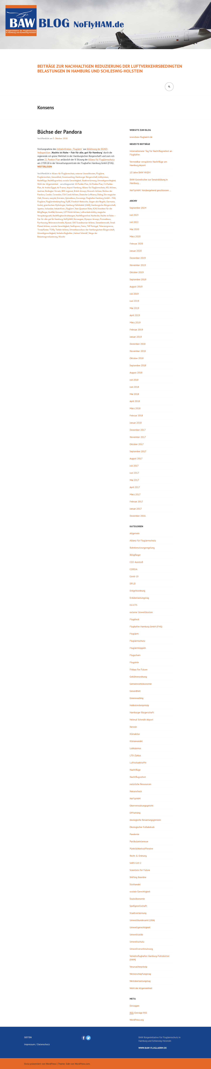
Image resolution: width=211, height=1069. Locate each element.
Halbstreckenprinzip (139, 705)
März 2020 (135, 236)
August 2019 (136, 286)
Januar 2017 (136, 508)
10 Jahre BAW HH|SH (140, 172)
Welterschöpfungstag (140, 973)
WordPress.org (137, 1019)
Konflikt (51, 212)
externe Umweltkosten (85, 173)
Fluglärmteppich (138, 647)
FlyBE (68, 201)
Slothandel (135, 884)
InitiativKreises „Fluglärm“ (69, 149)
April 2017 (135, 487)
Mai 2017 (134, 480)
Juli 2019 (134, 293)
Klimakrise (135, 733)
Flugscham (135, 655)
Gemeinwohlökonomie (141, 683)
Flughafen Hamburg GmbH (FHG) (146, 626)
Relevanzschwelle (56, 222)
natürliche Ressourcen (140, 784)
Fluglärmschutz (44, 177)
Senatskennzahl (102, 222)
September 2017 (138, 451)
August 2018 (136, 372)
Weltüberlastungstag (140, 981)
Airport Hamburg (74, 187)
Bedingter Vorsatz (53, 191)
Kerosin (133, 726)
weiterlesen (44, 166)
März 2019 (135, 322)
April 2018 (135, 401)
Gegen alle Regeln (97, 201)
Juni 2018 (134, 386)
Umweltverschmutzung (141, 948)
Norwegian (78, 219)
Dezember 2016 (138, 515)
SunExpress (75, 226)
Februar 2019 (136, 329)
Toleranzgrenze (106, 226)
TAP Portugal (92, 226)
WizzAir (61, 236)
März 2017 (135, 494)
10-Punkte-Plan (81, 184)
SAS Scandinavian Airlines (83, 222)
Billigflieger (135, 554)
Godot (40, 205)
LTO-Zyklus (135, 755)
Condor (49, 194)
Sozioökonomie (137, 898)
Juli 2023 (134, 214)
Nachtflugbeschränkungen (64, 215)
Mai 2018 (134, 394)
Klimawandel (136, 741)
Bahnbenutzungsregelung (142, 547)
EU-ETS (133, 605)
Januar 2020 (136, 250)
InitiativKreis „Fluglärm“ (64, 208)
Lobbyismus (103, 177)
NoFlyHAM (68, 219)
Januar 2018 (136, 422)
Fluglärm (100, 173)
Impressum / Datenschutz (37, 1044)
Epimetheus (70, 198)
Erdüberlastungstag (139, 597)
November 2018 (138, 351)
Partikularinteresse (139, 841)
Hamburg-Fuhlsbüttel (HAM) (78, 205)
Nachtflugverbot (55, 180)
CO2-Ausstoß (136, 562)
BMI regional (67, 191)
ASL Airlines (111, 187)
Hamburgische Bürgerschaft (103, 205)
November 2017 (138, 437)
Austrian (40, 191)
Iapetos (40, 208)
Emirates (60, 198)
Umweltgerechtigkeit (106, 180)
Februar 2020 (136, 243)
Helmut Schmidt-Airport (141, 719)
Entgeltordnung (137, 590)
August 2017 (136, 458)
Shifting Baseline (138, 877)
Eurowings (80, 198)
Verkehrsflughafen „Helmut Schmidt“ (72, 233)
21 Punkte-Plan (52, 159)
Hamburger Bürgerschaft (86, 177)
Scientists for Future (140, 870)
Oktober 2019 (137, 272)
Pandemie (134, 834)
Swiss (83, 226)
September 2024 (138, 207)
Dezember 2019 (138, 257)
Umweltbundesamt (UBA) (142, 920)
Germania (110, 201)
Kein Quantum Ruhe (83, 208)
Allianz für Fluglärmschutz (101, 159)
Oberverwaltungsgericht (141, 805)
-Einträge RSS (138, 1012)
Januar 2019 (136, 336)
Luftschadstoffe (138, 762)
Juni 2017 (134, 472)
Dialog (100, 194)
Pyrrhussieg (42, 222)
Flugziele (134, 662)
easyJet (53, 198)
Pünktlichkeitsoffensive (141, 848)
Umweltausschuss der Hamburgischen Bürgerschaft (92, 229)
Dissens (45, 198)
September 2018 (138, 365)
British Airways (80, 191)
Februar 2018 (136, 415)
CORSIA (133, 569)
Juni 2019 (134, 300)
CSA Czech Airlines (70, 194)
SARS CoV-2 (135, 862)
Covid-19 (134, 576)
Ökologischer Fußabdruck (142, 827)
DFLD (133, 583)
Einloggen (134, 1005)
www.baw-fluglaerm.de (141, 137)
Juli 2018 (134, 379)
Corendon (57, 194)
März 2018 (135, 408)
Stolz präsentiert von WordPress (40, 1063)
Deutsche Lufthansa (87, 194)
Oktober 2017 (137, 444)
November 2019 (138, 265)
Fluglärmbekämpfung (55, 201)
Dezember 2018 (138, 343)
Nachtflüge (42, 180)
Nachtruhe (95, 215)
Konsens (59, 212)
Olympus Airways (91, 219)
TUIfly (52, 229)
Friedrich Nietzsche (79, 201)
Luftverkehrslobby (89, 212)
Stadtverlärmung (89, 180)
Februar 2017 (136, 501)
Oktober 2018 (137, 358)
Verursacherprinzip (138, 966)
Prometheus (105, 219)
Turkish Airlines (62, 229)
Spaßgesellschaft (138, 905)
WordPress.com (82, 1063)
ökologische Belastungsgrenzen (145, 819)
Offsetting (135, 812)
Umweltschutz (137, 941)
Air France (61, 187)
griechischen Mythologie (54, 205)
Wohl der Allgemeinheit (47, 184)
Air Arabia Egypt (49, 187)
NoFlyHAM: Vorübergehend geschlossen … (150, 190)
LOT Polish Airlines (72, 212)
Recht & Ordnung (138, 855)
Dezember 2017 (138, 429)
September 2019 (138, 279)
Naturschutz (136, 791)
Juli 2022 (134, 222)
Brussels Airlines (94, 191)
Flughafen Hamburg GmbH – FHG (101, 198)
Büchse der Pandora (59, 131)
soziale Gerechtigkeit (72, 180)
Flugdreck (134, 619)
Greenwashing (68, 177)
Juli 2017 (134, 465)
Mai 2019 (134, 308)
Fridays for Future (138, 669)
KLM (95, 208)
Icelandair (49, 208)
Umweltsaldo (136, 934)
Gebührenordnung (138, 676)
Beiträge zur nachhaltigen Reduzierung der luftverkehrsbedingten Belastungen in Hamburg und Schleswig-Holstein (109, 68)
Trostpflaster (43, 229)
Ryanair (68, 222)
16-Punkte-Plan (96, 184)
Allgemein (134, 533)
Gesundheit (56, 177)
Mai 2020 (134, 229)
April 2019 (135, 315)
